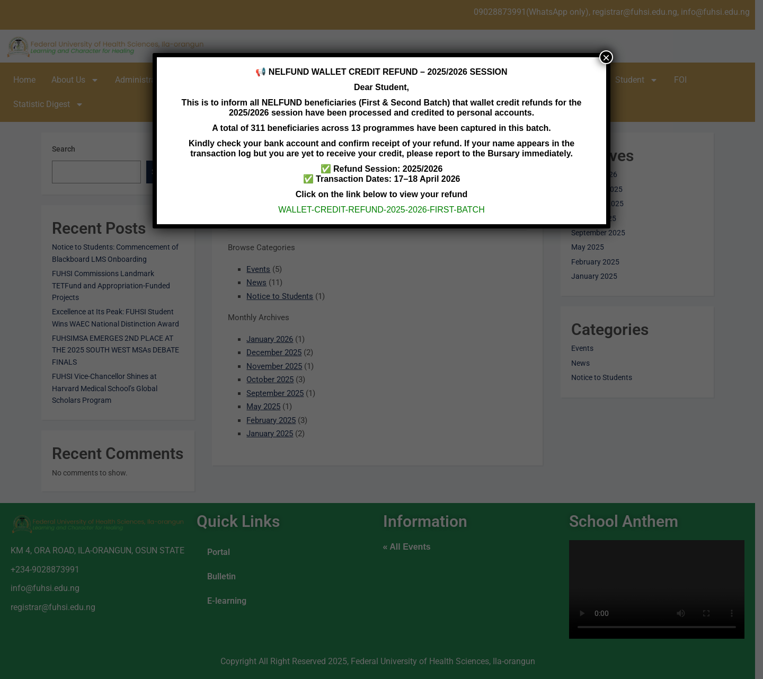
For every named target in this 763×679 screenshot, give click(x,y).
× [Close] (606, 57)
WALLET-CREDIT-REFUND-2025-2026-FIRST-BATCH (381, 209)
